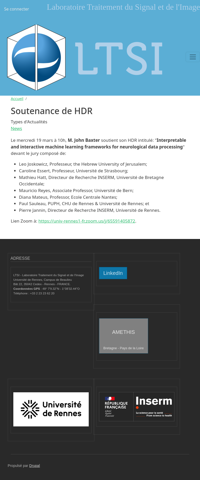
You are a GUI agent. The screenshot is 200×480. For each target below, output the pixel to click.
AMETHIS (123, 339)
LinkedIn (113, 273)
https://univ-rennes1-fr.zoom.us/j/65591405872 (86, 221)
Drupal (34, 466)
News (16, 128)
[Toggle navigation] (193, 57)
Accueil (17, 98)
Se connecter (16, 9)
